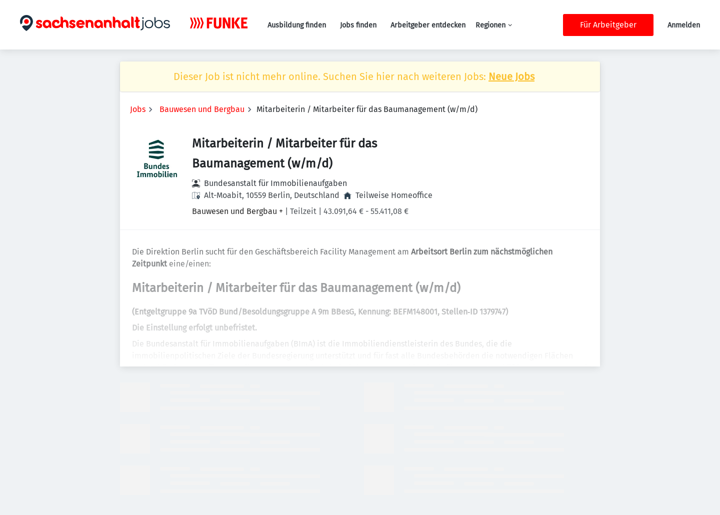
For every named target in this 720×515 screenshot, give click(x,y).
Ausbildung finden (297, 25)
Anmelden (684, 25)
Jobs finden (358, 25)
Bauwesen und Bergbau (202, 109)
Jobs (138, 109)
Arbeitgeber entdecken (428, 25)
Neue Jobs (511, 76)
